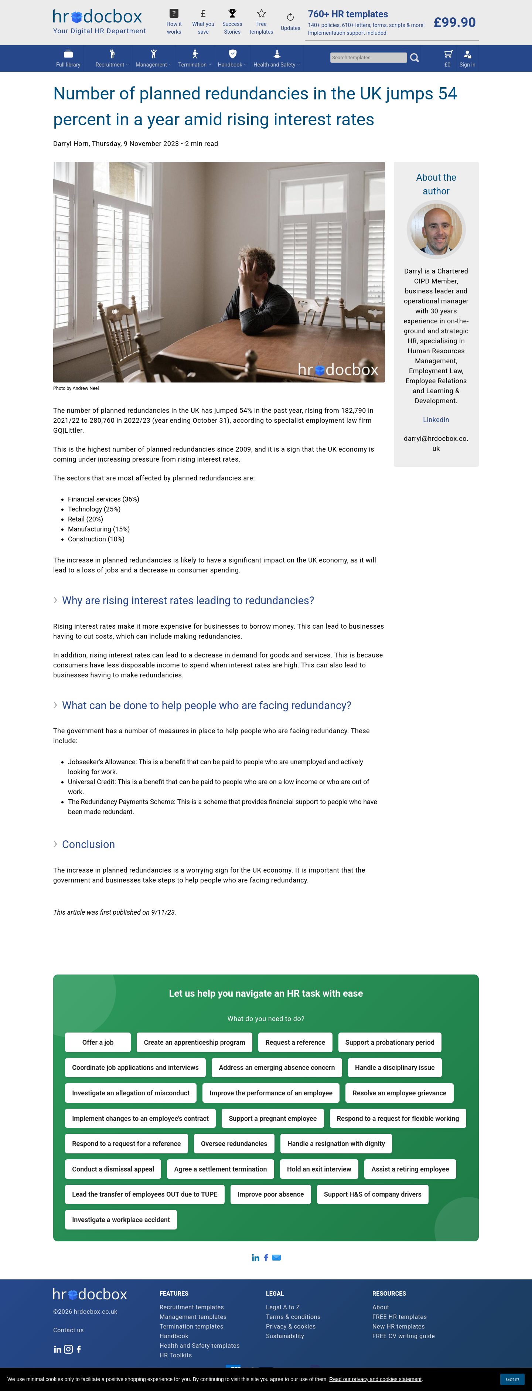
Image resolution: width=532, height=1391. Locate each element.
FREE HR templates (399, 1316)
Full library (68, 58)
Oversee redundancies (234, 1143)
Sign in (467, 58)
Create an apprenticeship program (194, 1042)
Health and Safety (276, 58)
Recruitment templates (192, 1307)
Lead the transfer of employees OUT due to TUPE (144, 1194)
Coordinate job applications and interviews (135, 1067)
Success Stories (232, 24)
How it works (174, 24)
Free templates (261, 24)
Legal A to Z (283, 1307)
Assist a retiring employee (410, 1169)
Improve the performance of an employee (271, 1093)
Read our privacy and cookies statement (375, 1379)
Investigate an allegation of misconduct (131, 1093)
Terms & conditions (293, 1316)
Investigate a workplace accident (121, 1220)
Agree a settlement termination (220, 1169)
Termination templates (192, 1326)
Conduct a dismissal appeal (113, 1169)
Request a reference (295, 1042)
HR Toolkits (176, 1355)
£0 (448, 58)
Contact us (68, 1330)
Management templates (193, 1316)
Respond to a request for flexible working (398, 1118)
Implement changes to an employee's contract (140, 1118)
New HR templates (398, 1326)
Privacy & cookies (291, 1326)
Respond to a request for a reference (126, 1143)
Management (154, 58)
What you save (203, 24)
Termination (195, 58)
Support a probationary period (389, 1042)
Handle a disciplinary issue (395, 1067)
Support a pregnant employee (273, 1118)
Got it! (512, 1379)
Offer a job (98, 1042)
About (380, 1307)
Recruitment (113, 58)
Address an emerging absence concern (277, 1067)
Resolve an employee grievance (400, 1093)
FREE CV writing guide (403, 1336)
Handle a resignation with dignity (336, 1143)
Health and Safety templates (200, 1345)
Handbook (233, 58)
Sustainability (285, 1336)
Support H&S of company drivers (373, 1194)
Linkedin (436, 420)
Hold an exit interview (319, 1169)
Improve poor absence (271, 1194)
